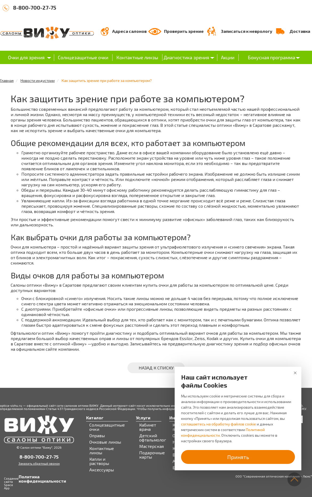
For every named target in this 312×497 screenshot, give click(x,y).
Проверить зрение (184, 31)
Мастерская (151, 446)
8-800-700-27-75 (34, 7)
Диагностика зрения (186, 57)
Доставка (300, 31)
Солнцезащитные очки (83, 57)
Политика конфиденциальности (24, 479)
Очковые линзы (105, 442)
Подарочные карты (152, 455)
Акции (227, 57)
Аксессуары (101, 470)
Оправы (97, 435)
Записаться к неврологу (246, 31)
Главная (7, 80)
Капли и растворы (99, 461)
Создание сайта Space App (11, 483)
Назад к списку (156, 367)
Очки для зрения (26, 57)
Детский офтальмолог (152, 437)
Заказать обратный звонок (39, 463)
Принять (238, 457)
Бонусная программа (271, 57)
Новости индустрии (38, 80)
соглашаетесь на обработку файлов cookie (218, 424)
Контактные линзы (137, 57)
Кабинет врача (147, 427)
